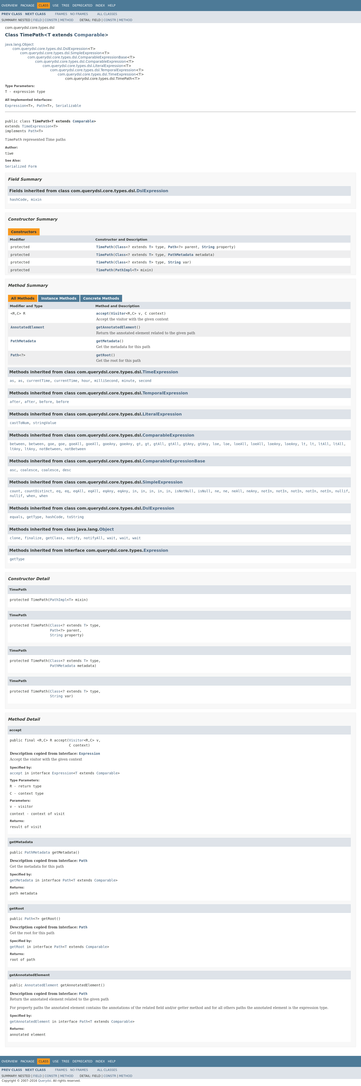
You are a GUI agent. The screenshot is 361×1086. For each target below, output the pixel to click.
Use (56, 5)
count (15, 491)
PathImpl (123, 270)
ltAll (323, 444)
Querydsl (44, 1080)
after (15, 402)
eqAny (108, 491)
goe (51, 444)
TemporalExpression (165, 393)
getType (34, 517)
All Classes (107, 14)
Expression (15, 106)
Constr (51, 20)
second (145, 381)
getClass (54, 538)
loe (216, 444)
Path (41, 106)
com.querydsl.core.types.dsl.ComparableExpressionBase (77, 57)
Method (66, 20)
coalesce (28, 470)
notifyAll (93, 538)
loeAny (274, 444)
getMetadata (108, 341)
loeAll (240, 444)
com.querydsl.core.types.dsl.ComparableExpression (80, 61)
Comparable (89, 34)
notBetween (49, 449)
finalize (33, 538)
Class (120, 247)
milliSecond (106, 381)
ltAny (15, 449)
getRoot (103, 355)
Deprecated (82, 5)
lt (303, 444)
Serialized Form (21, 166)
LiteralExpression (162, 414)
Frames (61, 14)
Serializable (68, 106)
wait (111, 538)
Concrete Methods (101, 298)
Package (27, 5)
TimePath (104, 247)
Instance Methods (58, 298)
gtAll (158, 444)
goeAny (109, 444)
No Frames (79, 14)
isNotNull (184, 491)
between (17, 444)
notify (73, 538)
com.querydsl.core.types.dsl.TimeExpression (97, 74)
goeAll (75, 444)
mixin (36, 199)
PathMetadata (180, 255)
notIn (266, 491)
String (208, 247)
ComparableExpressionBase (173, 461)
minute (128, 381)
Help (112, 5)
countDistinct (38, 491)
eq (58, 491)
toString (75, 517)
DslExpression (152, 190)
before (45, 402)
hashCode (18, 199)
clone (15, 538)
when (31, 496)
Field (37, 20)
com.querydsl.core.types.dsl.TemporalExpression (93, 70)
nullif (341, 491)
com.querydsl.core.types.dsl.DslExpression (50, 49)
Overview (10, 5)
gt (139, 444)
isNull (204, 491)
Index (100, 5)
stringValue (44, 423)
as (12, 381)
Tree (65, 5)
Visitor (118, 313)
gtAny (188, 444)
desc (67, 470)
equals (16, 517)
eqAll (78, 491)
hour (86, 381)
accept (102, 313)
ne (217, 491)
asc (13, 470)
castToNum (19, 423)
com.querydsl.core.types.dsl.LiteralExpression (83, 66)
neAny (251, 491)
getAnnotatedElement (116, 327)
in (134, 491)
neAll (237, 491)
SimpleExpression (162, 482)
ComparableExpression (168, 435)
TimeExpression (36, 126)
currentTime (38, 381)
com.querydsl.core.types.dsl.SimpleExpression (61, 53)
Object (106, 529)
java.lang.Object (19, 44)
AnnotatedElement (27, 327)
